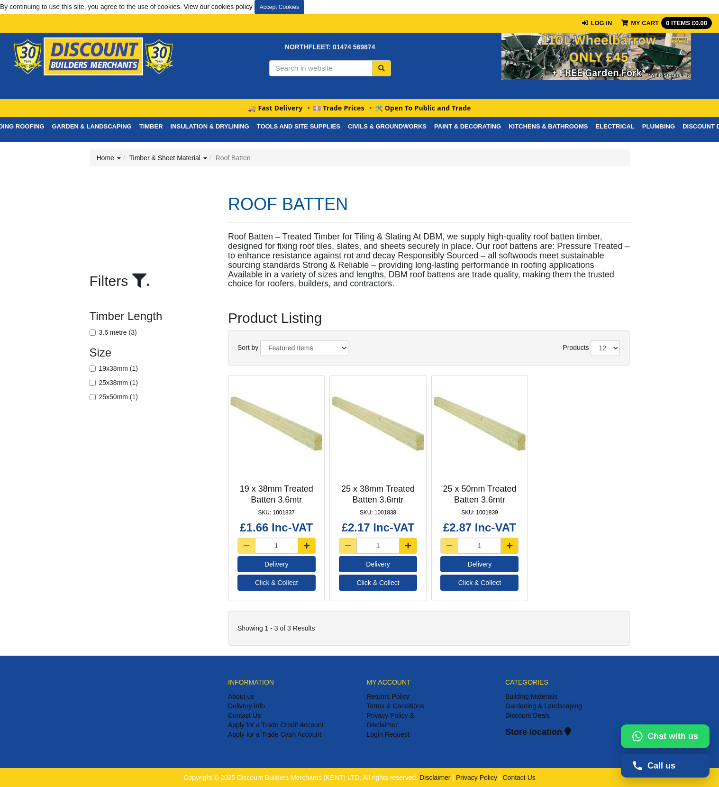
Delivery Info (246, 706)
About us (241, 696)
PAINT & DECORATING (467, 126)
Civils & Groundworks (387, 126)
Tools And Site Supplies (298, 126)
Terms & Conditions (395, 706)
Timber (151, 126)
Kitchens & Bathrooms (548, 126)
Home (109, 158)
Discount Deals (527, 715)
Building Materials (531, 696)
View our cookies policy (218, 6)
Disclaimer (434, 777)
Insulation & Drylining (210, 126)
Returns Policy (388, 696)
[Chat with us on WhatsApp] (665, 736)
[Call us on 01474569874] (665, 766)
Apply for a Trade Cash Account (274, 734)
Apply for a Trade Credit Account (276, 725)
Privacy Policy (476, 777)
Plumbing (658, 126)
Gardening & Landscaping (543, 706)
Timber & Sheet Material (168, 158)
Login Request (388, 734)
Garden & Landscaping (91, 126)
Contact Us (244, 715)
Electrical (614, 126)
